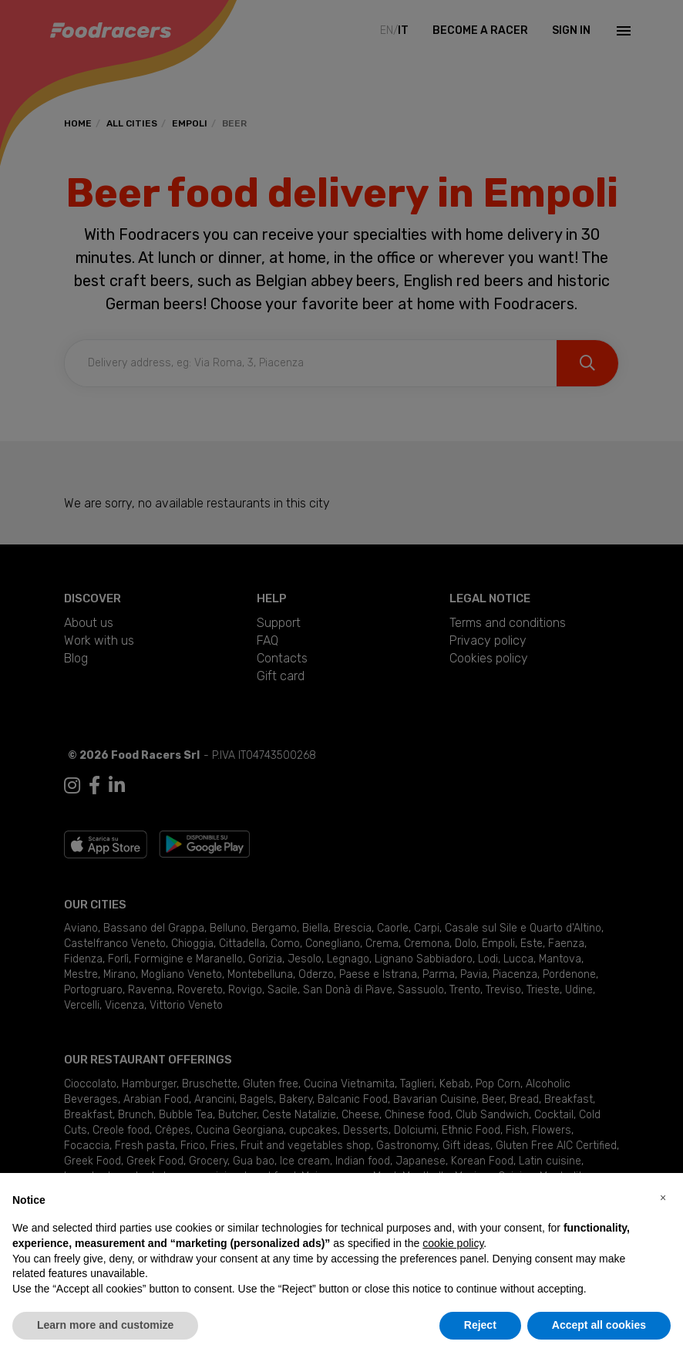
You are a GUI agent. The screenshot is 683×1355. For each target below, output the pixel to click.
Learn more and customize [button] (105, 1325)
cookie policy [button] (452, 1243)
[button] (663, 1197)
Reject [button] (480, 1325)
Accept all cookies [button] (599, 1325)
